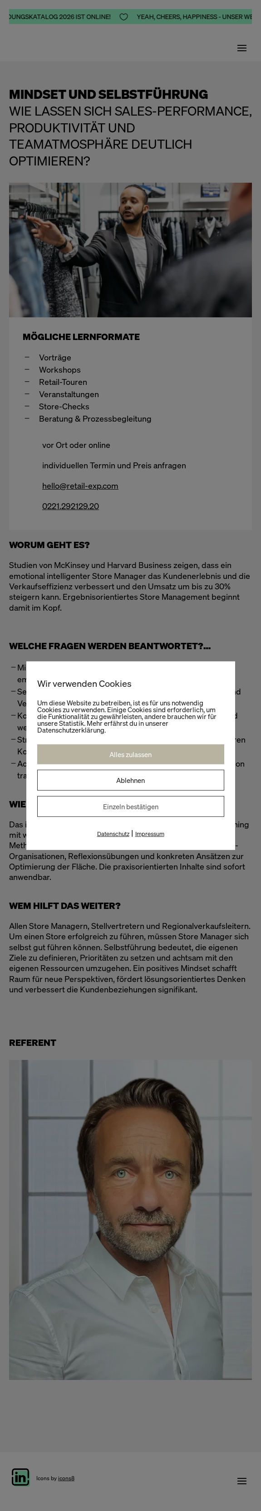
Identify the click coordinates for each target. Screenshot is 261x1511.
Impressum (149, 833)
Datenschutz (113, 833)
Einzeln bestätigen (130, 806)
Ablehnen (130, 779)
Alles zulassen (130, 753)
